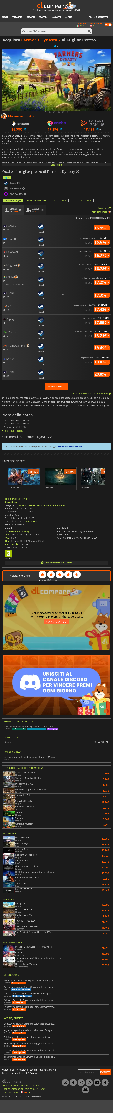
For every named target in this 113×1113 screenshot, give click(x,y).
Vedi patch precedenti (13, 430)
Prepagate (17, 17)
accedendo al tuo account (69, 446)
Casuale (31, 517)
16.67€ (101, 242)
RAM (7, 550)
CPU (7, 547)
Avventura (21, 517)
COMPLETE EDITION (82, 200)
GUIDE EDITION (59, 200)
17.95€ (101, 322)
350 (6, 269)
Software (30, 17)
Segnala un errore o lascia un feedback (90, 393)
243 (6, 229)
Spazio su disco (12, 556)
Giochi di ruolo (44, 517)
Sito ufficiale (11, 514)
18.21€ (101, 335)
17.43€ (101, 309)
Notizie (68, 17)
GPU (7, 553)
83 (5, 256)
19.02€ (101, 362)
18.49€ (101, 347)
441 (6, 349)
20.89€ (101, 374)
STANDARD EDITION (36, 200)
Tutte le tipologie (12, 200)
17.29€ (101, 282)
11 (5, 362)
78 (5, 336)
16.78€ (101, 268)
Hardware (56, 17)
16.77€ (101, 255)
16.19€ (101, 227)
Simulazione (59, 517)
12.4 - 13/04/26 (30, 533)
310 (6, 310)
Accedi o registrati (98, 17)
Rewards (43, 17)
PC (7, 177)
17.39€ (101, 295)
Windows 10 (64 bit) (19, 544)
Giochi (5, 17)
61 (5, 281)
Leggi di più (56, 164)
